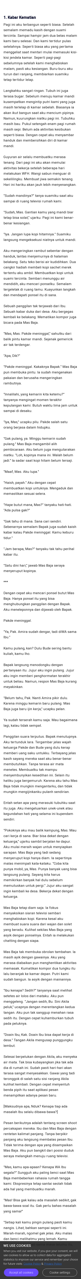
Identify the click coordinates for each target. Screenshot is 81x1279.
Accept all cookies (21, 1272)
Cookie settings (60, 1272)
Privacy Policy (53, 1263)
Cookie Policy (32, 1263)
